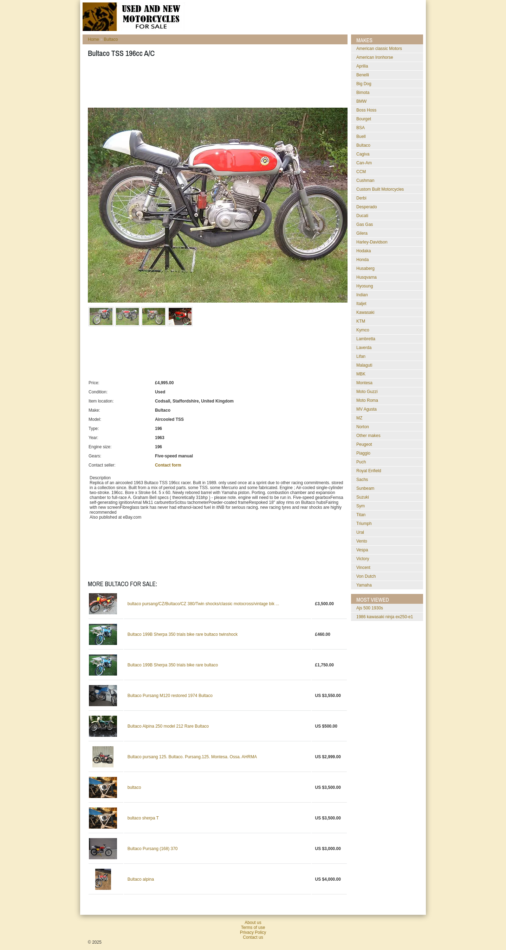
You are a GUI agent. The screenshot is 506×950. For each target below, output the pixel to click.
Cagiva (362, 154)
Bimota (362, 92)
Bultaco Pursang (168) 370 (153, 848)
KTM (360, 321)
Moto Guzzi (367, 391)
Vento (361, 541)
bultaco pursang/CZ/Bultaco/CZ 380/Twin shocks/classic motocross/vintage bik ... (203, 603)
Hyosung (364, 286)
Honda (362, 259)
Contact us (253, 937)
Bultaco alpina (141, 879)
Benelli (362, 74)
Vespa (362, 549)
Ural (360, 532)
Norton (362, 426)
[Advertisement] (216, 85)
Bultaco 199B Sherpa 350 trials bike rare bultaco (173, 665)
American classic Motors (379, 48)
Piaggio (363, 453)
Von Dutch (366, 576)
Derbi (361, 198)
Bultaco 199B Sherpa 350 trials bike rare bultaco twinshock (183, 634)
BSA (360, 127)
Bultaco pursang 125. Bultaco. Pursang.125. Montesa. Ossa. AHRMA (192, 756)
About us (253, 922)
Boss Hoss (366, 110)
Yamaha (364, 585)
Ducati (362, 215)
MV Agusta (366, 409)
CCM (361, 171)
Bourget (363, 118)
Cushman (365, 180)
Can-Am (364, 162)
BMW (361, 101)
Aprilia (362, 66)
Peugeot (364, 444)
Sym (360, 506)
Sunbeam (365, 488)
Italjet (361, 303)
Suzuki (362, 497)
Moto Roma (367, 400)
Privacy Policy (253, 932)
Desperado (366, 206)
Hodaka (363, 250)
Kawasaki (365, 312)
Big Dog (363, 83)
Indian (362, 294)
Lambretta (365, 338)
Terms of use (253, 927)
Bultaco (111, 39)
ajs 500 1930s (369, 608)
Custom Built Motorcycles (380, 189)
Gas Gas (364, 224)
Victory (362, 558)
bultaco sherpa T (143, 818)
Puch (361, 462)
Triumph (364, 523)
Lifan (360, 356)
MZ (359, 418)
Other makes (368, 435)
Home (93, 39)
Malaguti (364, 365)
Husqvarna (366, 277)
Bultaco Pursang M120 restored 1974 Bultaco (170, 695)
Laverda (363, 347)
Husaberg (365, 268)
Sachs (362, 479)
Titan (360, 514)
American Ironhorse (374, 57)
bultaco (134, 787)
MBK (360, 374)
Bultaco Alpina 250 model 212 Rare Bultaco (168, 726)
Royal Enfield (368, 470)
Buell (361, 136)
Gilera (362, 233)
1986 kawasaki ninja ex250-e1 (384, 616)
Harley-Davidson (372, 242)
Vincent (363, 567)
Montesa (364, 382)
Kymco (362, 330)
